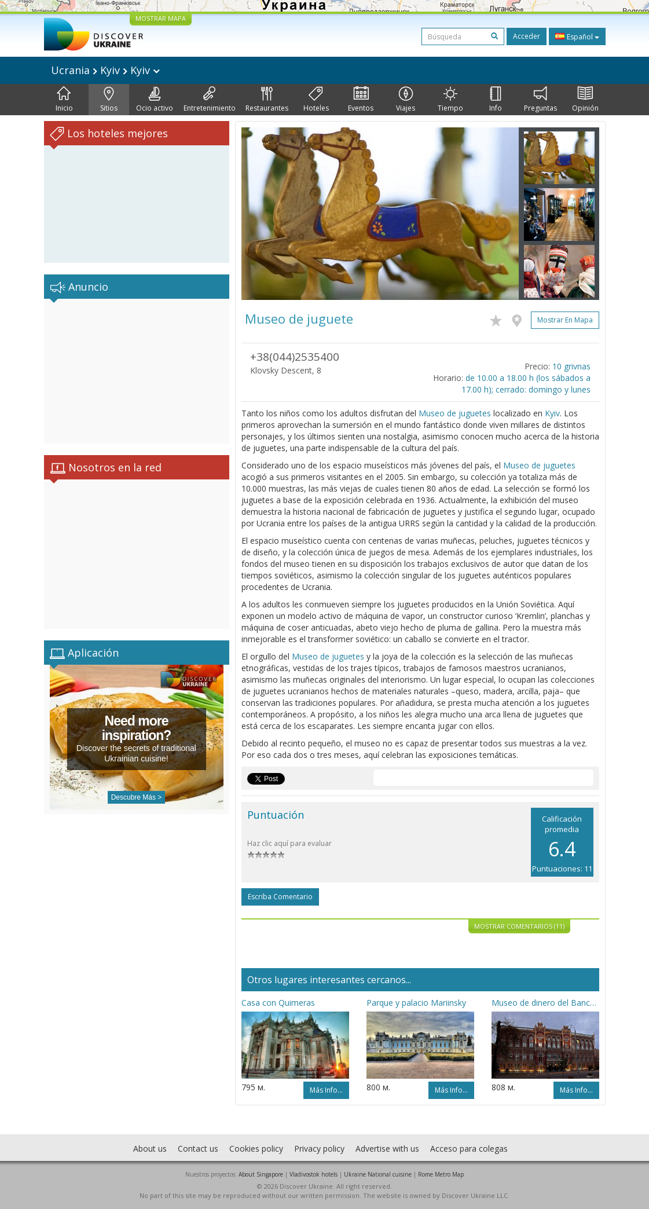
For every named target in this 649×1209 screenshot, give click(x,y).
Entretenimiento (210, 99)
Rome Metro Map (441, 1174)
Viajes (405, 99)
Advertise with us (387, 1148)
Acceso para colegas (469, 1148)
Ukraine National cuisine (378, 1174)
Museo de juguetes (455, 413)
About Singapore (261, 1174)
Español (577, 36)
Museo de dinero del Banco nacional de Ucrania (545, 1002)
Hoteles (316, 99)
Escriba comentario (280, 897)
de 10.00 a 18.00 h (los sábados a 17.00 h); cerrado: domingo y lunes (526, 383)
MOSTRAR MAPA (160, 18)
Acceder (526, 36)
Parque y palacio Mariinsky (416, 1002)
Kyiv (552, 413)
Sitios (109, 99)
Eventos (360, 99)
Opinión (585, 99)
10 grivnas (571, 366)
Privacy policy (319, 1148)
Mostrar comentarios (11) (519, 926)
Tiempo (450, 99)
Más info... (326, 1090)
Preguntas (540, 99)
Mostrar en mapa (565, 320)
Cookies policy (256, 1148)
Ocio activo (154, 99)
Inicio (64, 99)
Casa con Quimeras (278, 1002)
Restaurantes (266, 99)
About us (150, 1148)
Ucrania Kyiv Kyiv (105, 70)
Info (495, 99)
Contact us (198, 1148)
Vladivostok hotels (313, 1174)
